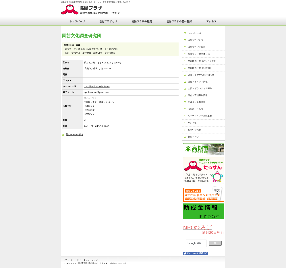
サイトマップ (91, 260)
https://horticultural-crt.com (96, 86)
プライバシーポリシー (74, 260)
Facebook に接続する (195, 253)
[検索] (196, 243)
